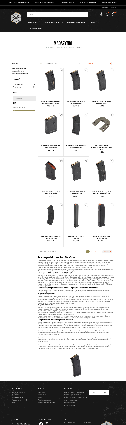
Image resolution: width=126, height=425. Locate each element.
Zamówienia (42, 395)
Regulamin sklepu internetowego (74, 392)
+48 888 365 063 (50, 2)
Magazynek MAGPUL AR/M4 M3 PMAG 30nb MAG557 (76, 102)
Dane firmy (15, 395)
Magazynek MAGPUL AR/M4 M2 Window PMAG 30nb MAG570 (101, 192)
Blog (13, 402)
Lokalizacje (105, 7)
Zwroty (40, 397)
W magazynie (25, 84)
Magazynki (15, 64)
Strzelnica (113, 7)
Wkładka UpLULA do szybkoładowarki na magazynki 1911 (101, 147)
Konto (101, 14)
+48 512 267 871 (25, 2)
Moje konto (41, 392)
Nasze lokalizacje (17, 397)
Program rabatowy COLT (19, 400)
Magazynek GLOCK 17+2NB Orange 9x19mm (101, 237)
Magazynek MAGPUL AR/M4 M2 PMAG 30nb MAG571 (101, 102)
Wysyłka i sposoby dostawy (46, 402)
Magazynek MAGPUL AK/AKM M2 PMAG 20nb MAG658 (76, 146)
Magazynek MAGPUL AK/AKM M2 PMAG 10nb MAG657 (50, 192)
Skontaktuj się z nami (18, 392)
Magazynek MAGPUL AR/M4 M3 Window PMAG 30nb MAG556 (50, 102)
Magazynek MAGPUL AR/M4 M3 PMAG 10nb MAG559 (50, 146)
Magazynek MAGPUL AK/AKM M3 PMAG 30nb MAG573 (50, 237)
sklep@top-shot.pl (68, 2)
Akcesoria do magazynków (20, 73)
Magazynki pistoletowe (19, 68)
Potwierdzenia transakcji (45, 400)
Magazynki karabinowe (19, 71)
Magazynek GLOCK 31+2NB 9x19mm (76, 237)
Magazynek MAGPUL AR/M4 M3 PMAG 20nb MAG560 (76, 192)
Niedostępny (25, 87)
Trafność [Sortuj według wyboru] (99, 64)
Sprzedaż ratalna (69, 402)
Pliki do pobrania (69, 405)
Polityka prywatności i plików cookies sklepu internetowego (75, 399)
